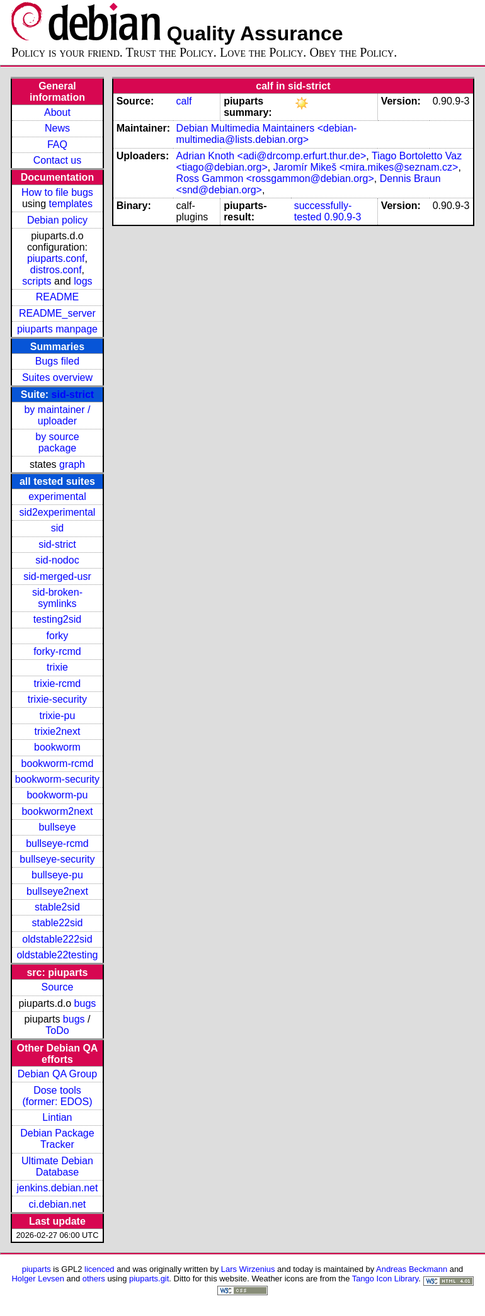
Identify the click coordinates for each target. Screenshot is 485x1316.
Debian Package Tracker (57, 1139)
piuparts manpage (57, 329)
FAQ (57, 144)
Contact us (57, 160)
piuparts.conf (56, 258)
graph (72, 464)
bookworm (57, 747)
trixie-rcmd (57, 683)
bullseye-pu (57, 875)
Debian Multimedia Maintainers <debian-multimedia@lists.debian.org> (266, 134)
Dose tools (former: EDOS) (57, 1096)
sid (57, 528)
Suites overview (57, 377)
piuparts (36, 1269)
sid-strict (73, 394)
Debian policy (57, 220)
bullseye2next (57, 891)
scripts (36, 281)
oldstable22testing (57, 955)
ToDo (57, 1030)
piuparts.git (149, 1278)
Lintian (57, 1117)
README (57, 297)
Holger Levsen (37, 1278)
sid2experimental (57, 512)
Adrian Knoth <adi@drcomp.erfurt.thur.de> (271, 155)
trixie (57, 667)
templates (71, 203)
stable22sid (57, 922)
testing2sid (57, 619)
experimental (57, 496)
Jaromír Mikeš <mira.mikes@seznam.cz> (366, 167)
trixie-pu (57, 715)
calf (184, 101)
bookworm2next (57, 811)
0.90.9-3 (343, 217)
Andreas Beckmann (411, 1269)
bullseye (57, 827)
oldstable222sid (57, 939)
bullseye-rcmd (57, 843)
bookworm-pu (57, 795)
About (57, 112)
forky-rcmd (57, 651)
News (57, 128)
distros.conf (56, 269)
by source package (57, 442)
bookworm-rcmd (57, 763)
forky (58, 635)
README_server (57, 313)
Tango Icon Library (385, 1278)
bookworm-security (57, 779)
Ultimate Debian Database (57, 1166)
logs (83, 281)
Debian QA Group (57, 1074)
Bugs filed (57, 361)
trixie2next (57, 731)
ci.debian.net (57, 1204)
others (94, 1278)
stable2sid (57, 907)
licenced (99, 1269)
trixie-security (57, 699)
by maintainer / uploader (57, 415)
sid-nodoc (57, 560)
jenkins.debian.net (57, 1188)
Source (58, 987)
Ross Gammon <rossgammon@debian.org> (275, 178)
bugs (85, 1003)
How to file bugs (57, 192)
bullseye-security (57, 859)
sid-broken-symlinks (57, 598)
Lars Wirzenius (248, 1269)
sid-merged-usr (57, 576)
